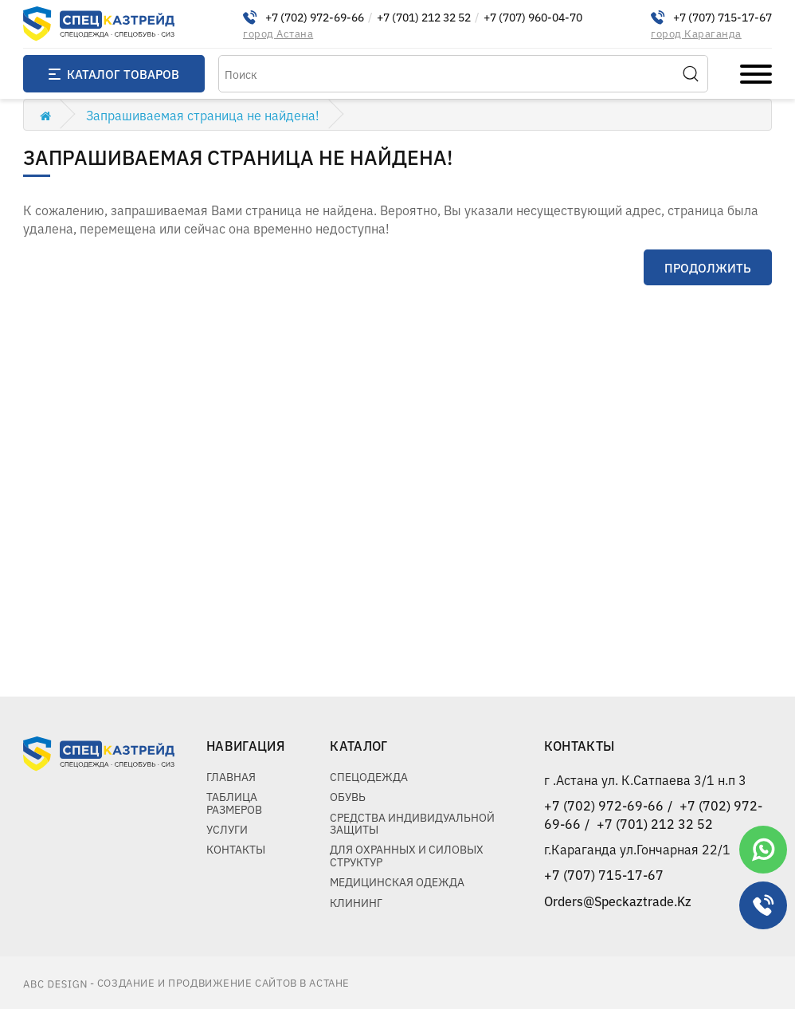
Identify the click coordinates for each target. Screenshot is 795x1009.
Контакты (235, 849)
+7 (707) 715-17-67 (722, 17)
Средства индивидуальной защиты (412, 823)
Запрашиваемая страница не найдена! (202, 115)
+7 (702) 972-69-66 (314, 17)
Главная (231, 776)
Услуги (227, 829)
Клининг (356, 902)
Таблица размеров (234, 802)
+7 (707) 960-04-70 (533, 17)
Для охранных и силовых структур (407, 855)
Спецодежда (369, 776)
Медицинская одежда (397, 881)
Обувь (348, 796)
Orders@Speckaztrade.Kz (617, 900)
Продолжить (707, 267)
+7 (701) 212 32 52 (424, 17)
